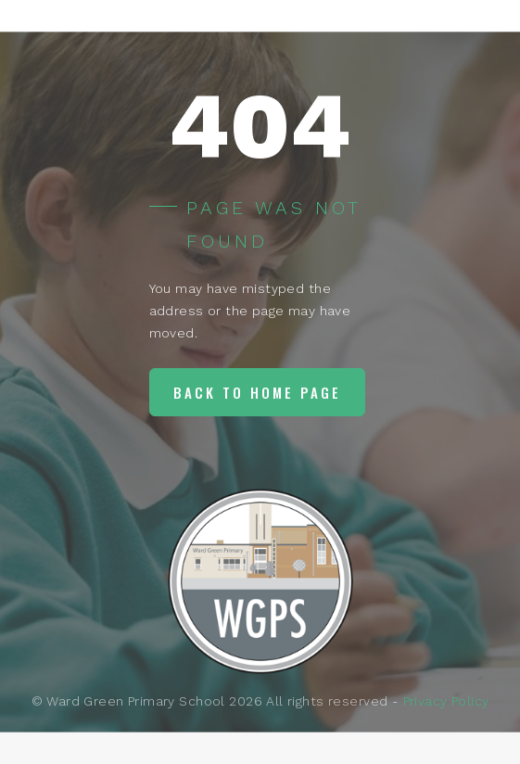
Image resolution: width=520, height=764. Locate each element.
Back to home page (257, 392)
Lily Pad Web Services (280, 739)
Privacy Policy (446, 701)
